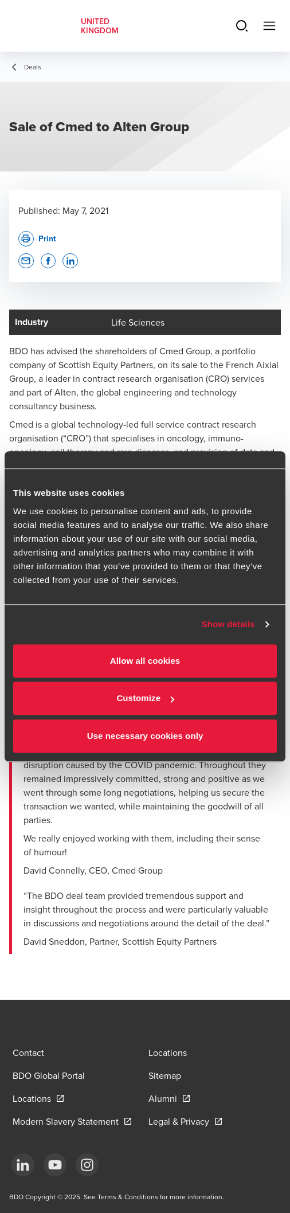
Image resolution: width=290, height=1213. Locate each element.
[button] (26, 261)
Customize (145, 698)
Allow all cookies (145, 661)
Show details (228, 624)
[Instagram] (87, 1165)
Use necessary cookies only (145, 736)
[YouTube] (55, 1165)
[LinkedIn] (23, 1165)
